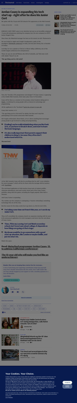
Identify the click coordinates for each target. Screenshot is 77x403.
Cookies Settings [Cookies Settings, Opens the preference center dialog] (67, 386)
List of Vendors (9, 397)
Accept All (67, 382)
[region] (38, 384)
